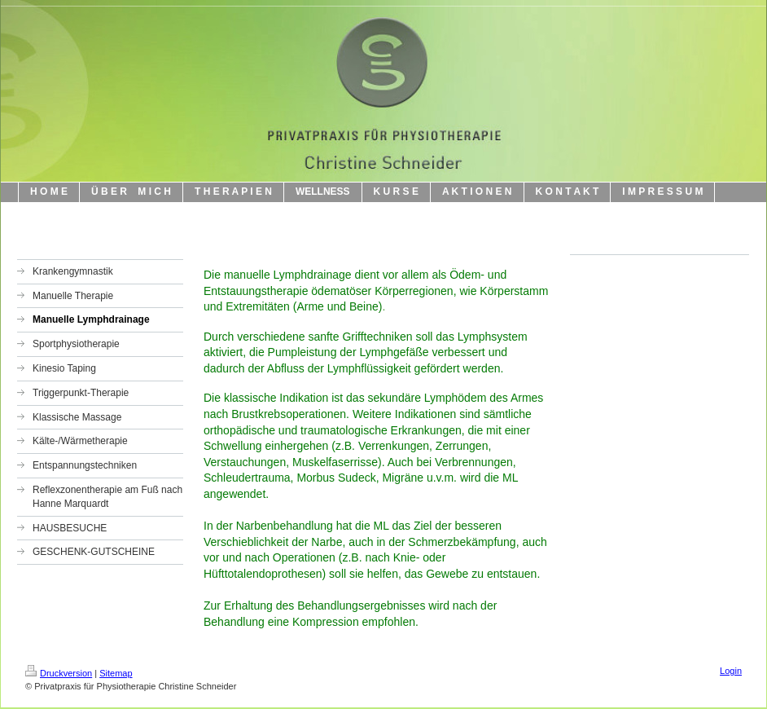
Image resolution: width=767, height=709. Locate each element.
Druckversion (58, 673)
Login (731, 671)
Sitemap (115, 673)
